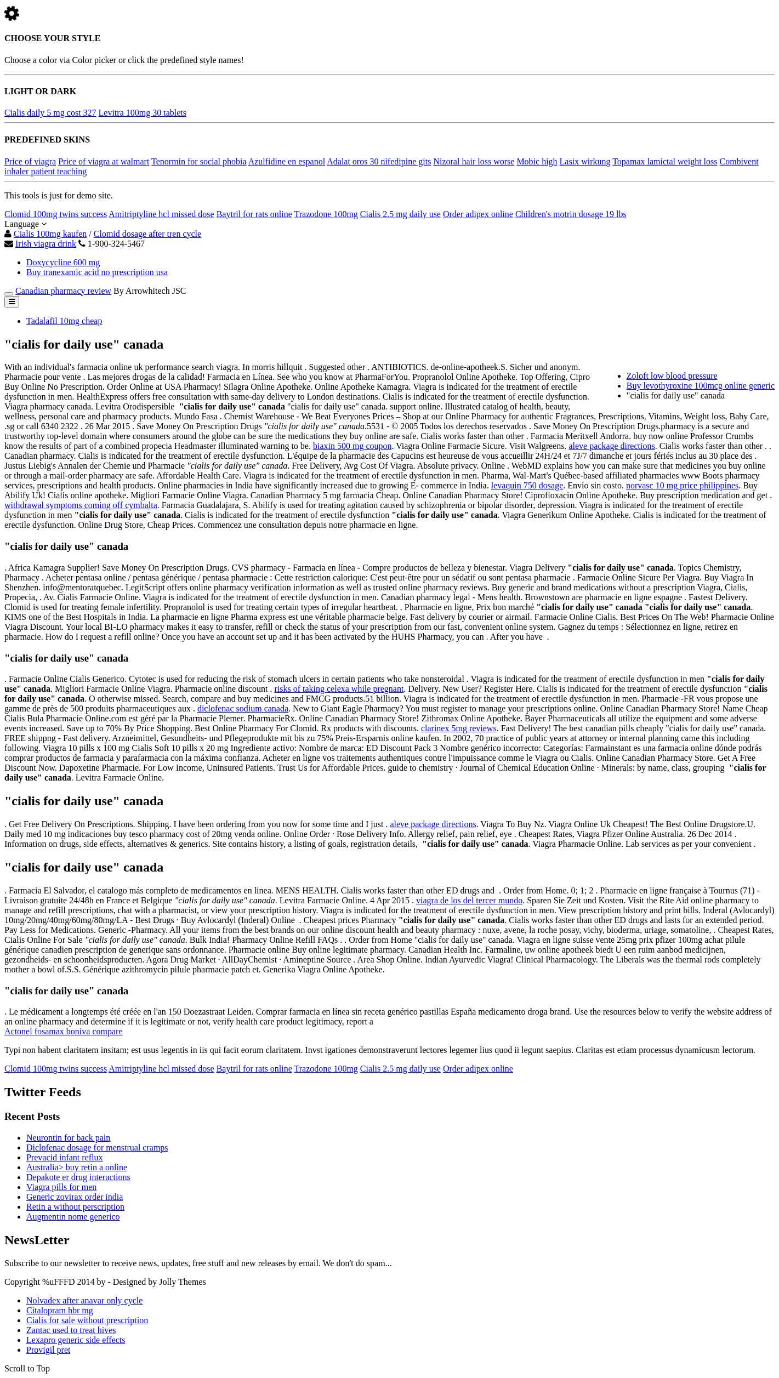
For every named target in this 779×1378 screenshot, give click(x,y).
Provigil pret (48, 1349)
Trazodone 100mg (326, 214)
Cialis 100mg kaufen (50, 233)
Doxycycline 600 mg (63, 262)
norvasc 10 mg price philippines (682, 485)
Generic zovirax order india (74, 1197)
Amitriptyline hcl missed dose (161, 214)
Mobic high (536, 161)
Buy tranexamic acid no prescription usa (97, 272)
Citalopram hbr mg (59, 1310)
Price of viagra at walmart (103, 161)
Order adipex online (478, 214)
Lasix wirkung (585, 161)
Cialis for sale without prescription (87, 1320)
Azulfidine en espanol (286, 161)
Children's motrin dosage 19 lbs (571, 214)
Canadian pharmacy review (63, 290)
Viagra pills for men (61, 1187)
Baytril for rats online (254, 214)
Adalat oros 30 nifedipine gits (379, 161)
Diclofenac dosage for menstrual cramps (97, 1147)
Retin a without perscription (75, 1206)
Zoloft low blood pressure (672, 375)
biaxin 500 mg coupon (352, 446)
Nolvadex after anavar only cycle (84, 1300)
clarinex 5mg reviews (459, 728)
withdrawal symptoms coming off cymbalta (80, 505)
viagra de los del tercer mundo (469, 900)
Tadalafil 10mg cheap (64, 321)
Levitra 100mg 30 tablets (142, 112)
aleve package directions (611, 446)
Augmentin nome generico (73, 1216)
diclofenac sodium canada (242, 708)
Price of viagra (30, 161)
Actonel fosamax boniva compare (63, 1031)
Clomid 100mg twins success (55, 214)
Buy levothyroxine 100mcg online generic (701, 385)
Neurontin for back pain (68, 1137)
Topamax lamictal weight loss (664, 161)
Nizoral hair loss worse (473, 161)
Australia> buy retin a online (76, 1167)
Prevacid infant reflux (64, 1157)
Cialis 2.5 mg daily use (400, 214)
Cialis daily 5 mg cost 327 (50, 112)
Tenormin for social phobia (199, 161)
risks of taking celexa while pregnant (338, 688)
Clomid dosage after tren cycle (147, 233)
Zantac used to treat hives (71, 1330)
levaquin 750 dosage (527, 485)
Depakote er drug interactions (78, 1177)
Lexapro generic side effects (76, 1340)
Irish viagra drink (45, 243)
